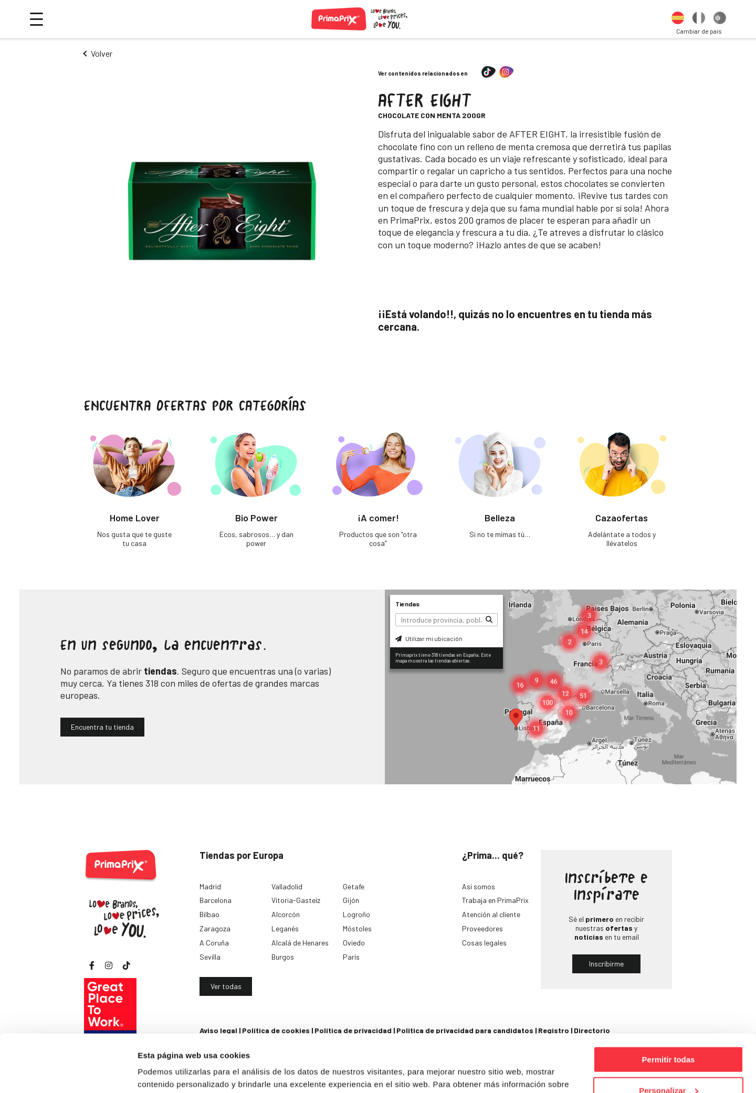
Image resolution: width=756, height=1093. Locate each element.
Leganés (285, 928)
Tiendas (407, 603)
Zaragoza (215, 928)
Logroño (356, 914)
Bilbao (209, 914)
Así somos (478, 886)
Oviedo (354, 942)
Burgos (282, 956)
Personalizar (668, 1036)
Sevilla (210, 956)
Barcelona (216, 900)
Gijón (351, 900)
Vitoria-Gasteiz (295, 900)
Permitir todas (668, 1005)
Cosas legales (484, 942)
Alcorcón (285, 914)
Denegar (668, 1067)
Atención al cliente (491, 914)
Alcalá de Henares (300, 942)
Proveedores (482, 928)
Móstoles (357, 928)
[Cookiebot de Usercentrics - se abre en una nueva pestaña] (68, 1072)
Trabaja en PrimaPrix (495, 900)
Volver (101, 53)
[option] (677, 19)
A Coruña (214, 942)
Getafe (353, 886)
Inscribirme (606, 963)
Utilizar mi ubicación (429, 638)
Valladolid (286, 886)
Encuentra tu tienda (102, 726)
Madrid (210, 886)
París (351, 956)
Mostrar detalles (168, 1071)
